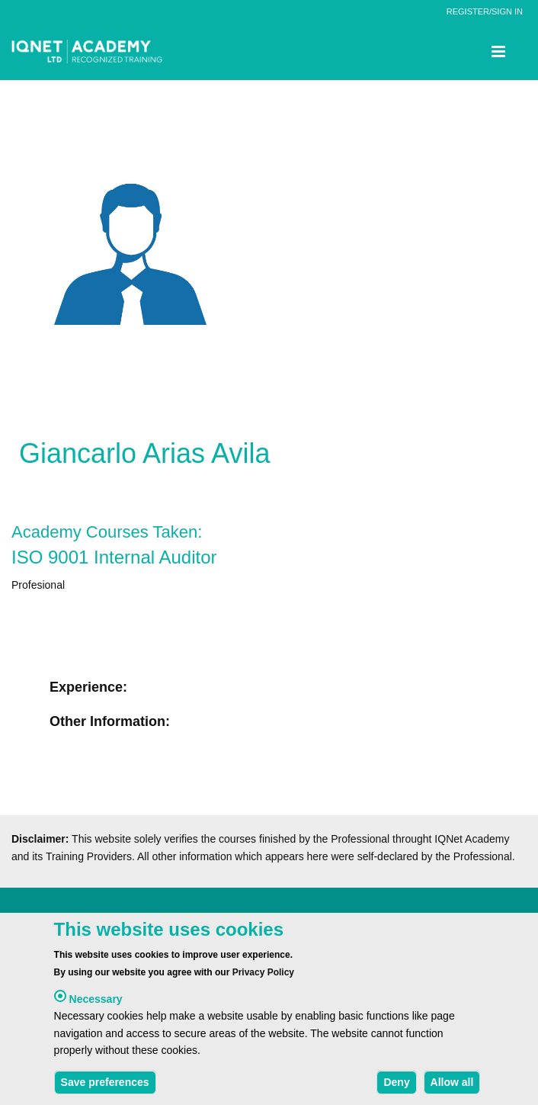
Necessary (96, 1002)
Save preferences (105, 1085)
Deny (396, 1085)
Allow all (452, 1085)
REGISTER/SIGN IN (485, 11)
